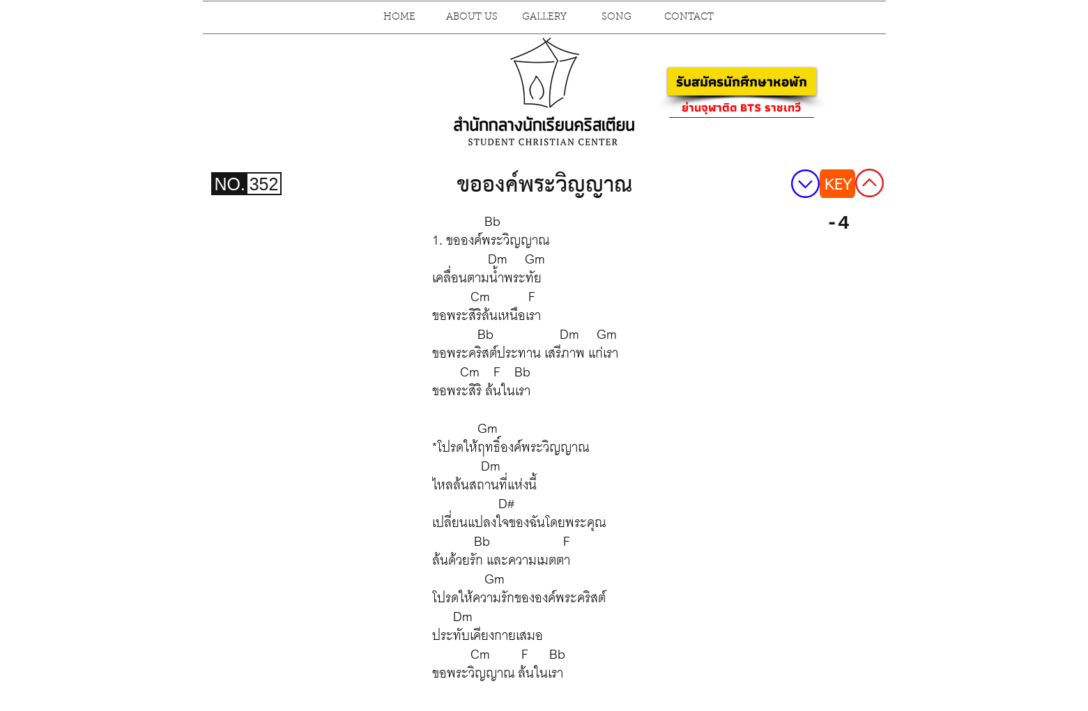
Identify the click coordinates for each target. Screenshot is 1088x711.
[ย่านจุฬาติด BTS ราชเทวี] (741, 107)
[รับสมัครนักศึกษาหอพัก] (742, 81)
